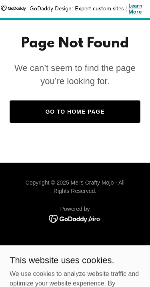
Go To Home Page (74, 111)
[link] (75, 218)
